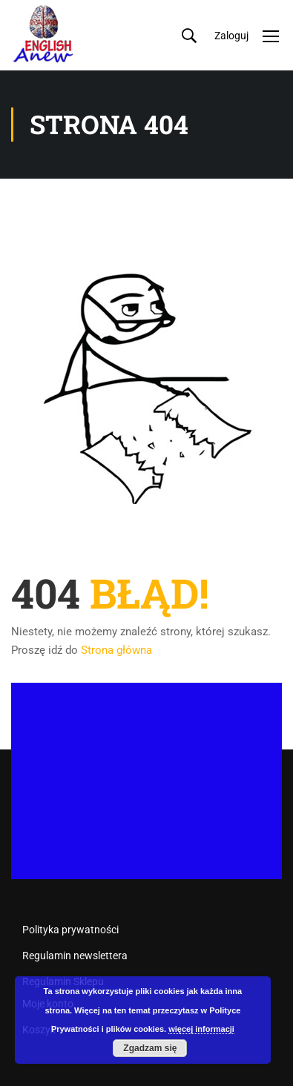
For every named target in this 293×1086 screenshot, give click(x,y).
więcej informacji (201, 1028)
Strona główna (116, 650)
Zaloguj (231, 36)
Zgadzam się (150, 1048)
